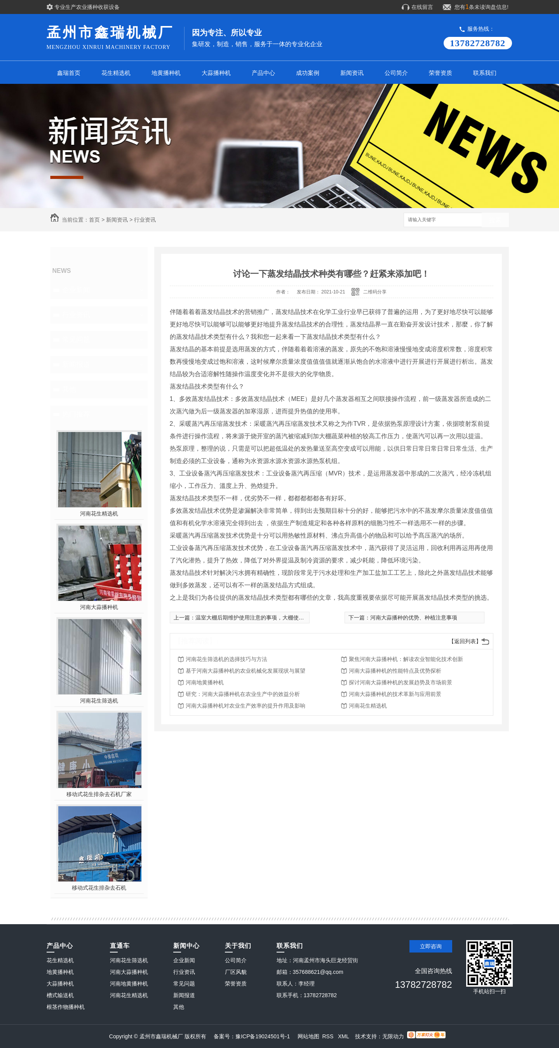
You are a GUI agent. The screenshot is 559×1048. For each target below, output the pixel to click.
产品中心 (263, 72)
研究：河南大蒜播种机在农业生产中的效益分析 (243, 694)
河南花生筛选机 (99, 701)
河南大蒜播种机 (99, 607)
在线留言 (422, 7)
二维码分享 (375, 292)
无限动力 (393, 1036)
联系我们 (484, 72)
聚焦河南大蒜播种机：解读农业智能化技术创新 (406, 659)
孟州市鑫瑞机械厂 (111, 37)
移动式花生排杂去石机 (99, 888)
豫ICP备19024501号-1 (262, 1036)
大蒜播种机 (216, 72)
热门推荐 (76, 414)
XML (344, 1036)
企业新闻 (76, 290)
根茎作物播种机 (66, 1007)
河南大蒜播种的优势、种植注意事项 (413, 617)
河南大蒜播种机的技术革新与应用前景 (395, 694)
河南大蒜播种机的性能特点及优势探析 (395, 671)
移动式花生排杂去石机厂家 (99, 794)
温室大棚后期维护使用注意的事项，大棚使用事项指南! (261, 617)
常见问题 (76, 340)
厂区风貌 (236, 972)
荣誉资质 (440, 72)
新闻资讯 (352, 72)
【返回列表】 (465, 641)
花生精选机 (116, 72)
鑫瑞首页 (68, 72)
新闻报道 (76, 364)
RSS (328, 1036)
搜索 (495, 220)
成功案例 (307, 72)
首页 (94, 220)
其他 (69, 389)
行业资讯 (145, 220)
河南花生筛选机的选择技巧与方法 (226, 659)
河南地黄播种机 (205, 682)
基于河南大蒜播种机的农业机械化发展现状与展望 (245, 671)
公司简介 (396, 72)
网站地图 (308, 1036)
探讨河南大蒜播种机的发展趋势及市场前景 (400, 682)
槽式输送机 (60, 995)
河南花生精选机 (99, 513)
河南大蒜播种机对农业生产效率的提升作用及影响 (245, 706)
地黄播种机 (166, 72)
